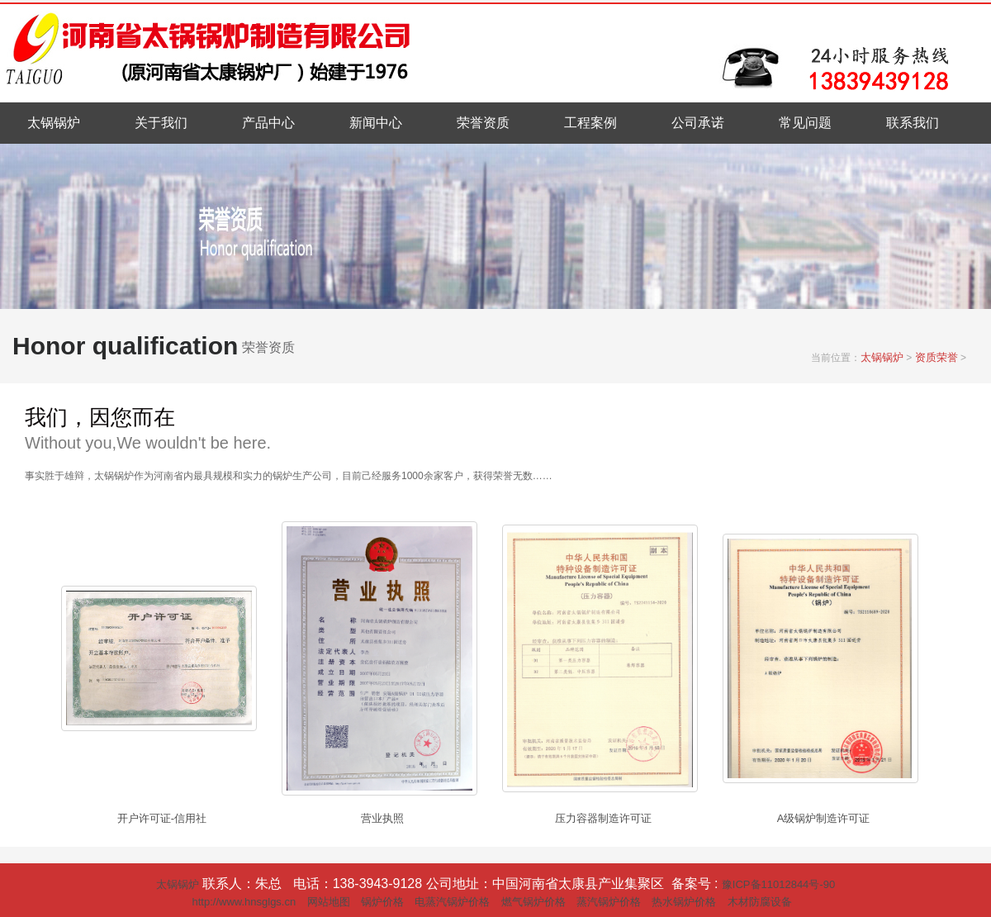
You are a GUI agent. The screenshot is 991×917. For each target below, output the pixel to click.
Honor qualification (125, 345)
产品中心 (268, 123)
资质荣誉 (936, 357)
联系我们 (912, 123)
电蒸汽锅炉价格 (452, 902)
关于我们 (161, 123)
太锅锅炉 (53, 123)
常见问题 (805, 123)
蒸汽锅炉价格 (608, 902)
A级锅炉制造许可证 (823, 818)
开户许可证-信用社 (161, 818)
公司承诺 (697, 123)
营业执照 (382, 818)
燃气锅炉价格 (533, 902)
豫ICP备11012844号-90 (778, 884)
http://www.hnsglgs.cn (244, 902)
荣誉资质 (483, 123)
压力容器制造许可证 (603, 818)
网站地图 (328, 902)
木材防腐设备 (760, 902)
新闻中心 (375, 123)
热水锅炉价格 (684, 902)
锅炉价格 (382, 902)
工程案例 (590, 123)
